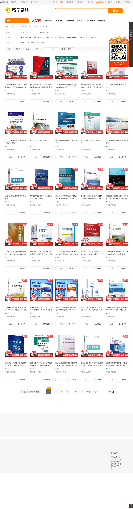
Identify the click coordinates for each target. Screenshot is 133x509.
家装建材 (80, 21)
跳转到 (96, 392)
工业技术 (22, 26)
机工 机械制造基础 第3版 (38, 140)
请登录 (55, 2)
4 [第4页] (67, 391)
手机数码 (70, 21)
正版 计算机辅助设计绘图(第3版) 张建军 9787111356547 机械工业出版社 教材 (41, 365)
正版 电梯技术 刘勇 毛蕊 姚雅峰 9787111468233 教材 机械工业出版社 (117, 309)
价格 (7, 32)
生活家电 (91, 21)
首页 (6, 26)
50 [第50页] (76, 391)
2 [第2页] (55, 391)
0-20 (22, 32)
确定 (110, 392)
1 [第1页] (48, 391)
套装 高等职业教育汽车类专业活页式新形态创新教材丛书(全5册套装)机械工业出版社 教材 (41, 254)
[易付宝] (109, 2)
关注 (10, 101)
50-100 (34, 32)
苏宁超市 (49, 21)
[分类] (17, 20)
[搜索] (83, 10)
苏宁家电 (59, 21)
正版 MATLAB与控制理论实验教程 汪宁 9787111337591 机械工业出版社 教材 (116, 365)
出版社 (8, 37)
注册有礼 (62, 2)
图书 (13, 26)
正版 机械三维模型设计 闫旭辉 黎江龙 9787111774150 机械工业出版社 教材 (66, 365)
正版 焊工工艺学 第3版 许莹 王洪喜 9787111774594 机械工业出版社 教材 (92, 254)
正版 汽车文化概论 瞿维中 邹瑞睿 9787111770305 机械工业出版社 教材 (117, 198)
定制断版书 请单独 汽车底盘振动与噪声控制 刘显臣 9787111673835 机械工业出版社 (66, 309)
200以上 (49, 32)
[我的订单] (71, 2)
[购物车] (100, 2)
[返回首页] (5, 2)
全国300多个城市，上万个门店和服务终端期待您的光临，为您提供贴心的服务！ (116, 462)
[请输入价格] (47, 49)
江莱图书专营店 (10, 94)
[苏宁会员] (90, 2)
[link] (9, 49)
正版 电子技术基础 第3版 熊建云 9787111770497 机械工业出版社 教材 (16, 309)
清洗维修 (101, 21)
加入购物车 (21, 101)
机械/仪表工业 (39, 26)
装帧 (7, 43)
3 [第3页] (61, 391)
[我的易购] (81, 2)
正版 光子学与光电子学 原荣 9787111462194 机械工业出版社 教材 (16, 365)
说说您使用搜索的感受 (30, 392)
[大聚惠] (37, 20)
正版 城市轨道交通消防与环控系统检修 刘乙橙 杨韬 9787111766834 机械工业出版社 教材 (66, 254)
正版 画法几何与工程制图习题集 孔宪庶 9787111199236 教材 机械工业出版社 (15, 254)
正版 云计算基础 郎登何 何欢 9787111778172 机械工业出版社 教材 (92, 365)
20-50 (28, 32)
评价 (7, 90)
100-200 (41, 32)
